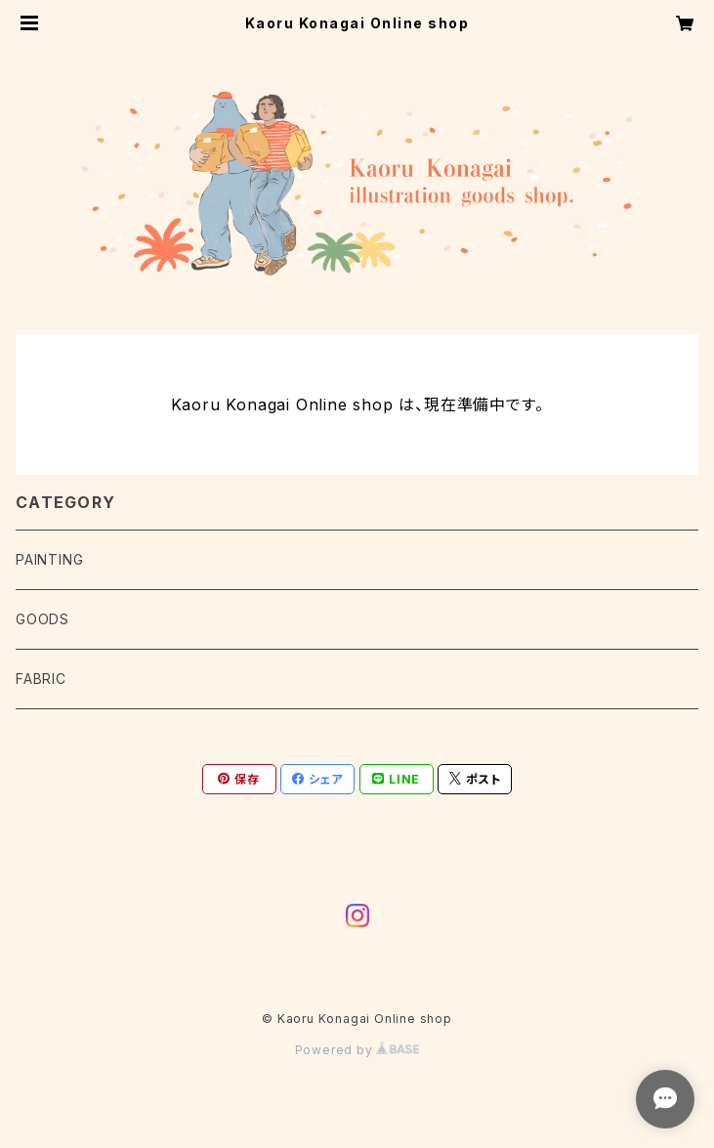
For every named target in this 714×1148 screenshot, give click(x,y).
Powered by (357, 1049)
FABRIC (41, 678)
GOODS (42, 619)
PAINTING (49, 559)
